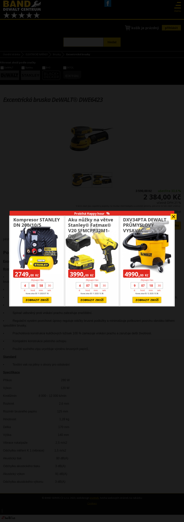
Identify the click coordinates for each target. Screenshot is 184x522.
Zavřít (174, 215)
